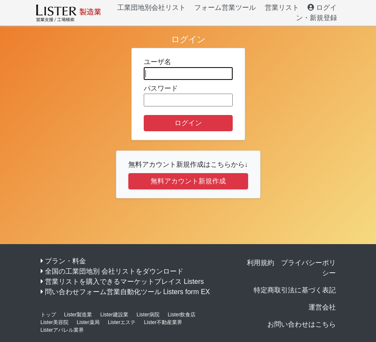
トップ (48, 315)
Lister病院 (147, 315)
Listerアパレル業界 (62, 330)
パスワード (188, 95)
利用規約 (260, 262)
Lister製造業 (78, 315)
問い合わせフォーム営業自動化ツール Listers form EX (127, 291)
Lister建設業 (114, 315)
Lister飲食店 (181, 315)
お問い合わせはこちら (301, 324)
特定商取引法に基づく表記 (295, 290)
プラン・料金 (65, 261)
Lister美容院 (54, 322)
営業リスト (282, 7)
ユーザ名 (188, 69)
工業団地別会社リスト (151, 7)
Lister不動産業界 (163, 322)
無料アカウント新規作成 (188, 181)
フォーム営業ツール (225, 7)
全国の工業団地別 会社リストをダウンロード (114, 271)
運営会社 (322, 307)
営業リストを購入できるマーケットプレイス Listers (124, 281)
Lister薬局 (88, 322)
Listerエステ (122, 322)
